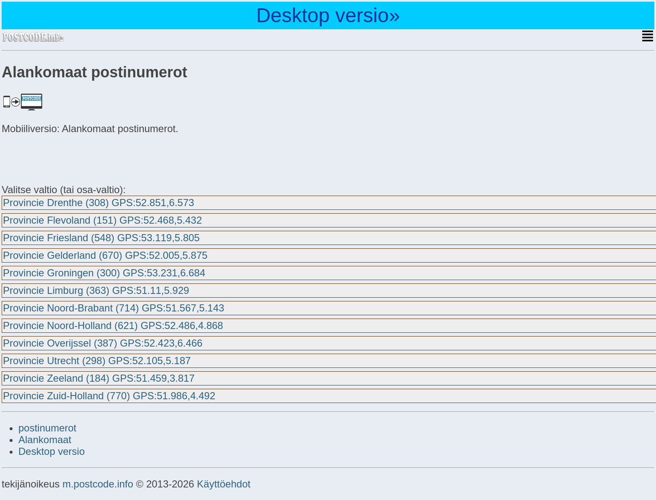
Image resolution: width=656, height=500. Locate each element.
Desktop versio (51, 451)
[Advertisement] (68, 158)
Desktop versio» (328, 15)
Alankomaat (44, 439)
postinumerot (47, 428)
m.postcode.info (97, 484)
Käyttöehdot (223, 484)
